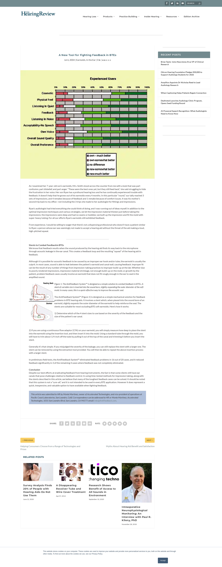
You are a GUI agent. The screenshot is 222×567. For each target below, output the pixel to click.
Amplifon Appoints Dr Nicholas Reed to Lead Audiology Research (180, 74)
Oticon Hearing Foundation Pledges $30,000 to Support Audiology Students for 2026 (181, 64)
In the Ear (91, 51)
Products (107, 12)
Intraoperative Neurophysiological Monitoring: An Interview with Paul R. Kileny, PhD (136, 505)
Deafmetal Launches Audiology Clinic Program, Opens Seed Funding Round (181, 93)
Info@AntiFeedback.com (105, 391)
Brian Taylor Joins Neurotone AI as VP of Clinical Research (182, 54)
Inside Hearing (151, 12)
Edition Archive (191, 12)
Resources (171, 12)
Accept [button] (163, 560)
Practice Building (128, 12)
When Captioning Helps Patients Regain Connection (183, 84)
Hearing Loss (89, 12)
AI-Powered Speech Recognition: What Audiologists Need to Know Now (184, 103)
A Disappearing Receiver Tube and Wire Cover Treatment (71, 480)
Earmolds (80, 51)
